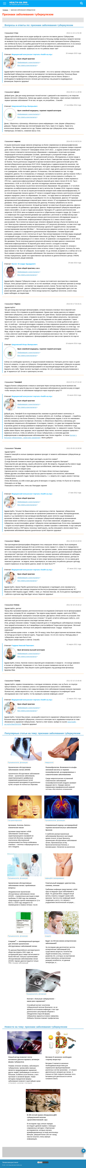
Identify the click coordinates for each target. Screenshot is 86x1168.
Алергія (48, 936)
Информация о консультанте (28, 62)
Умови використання (10, 1162)
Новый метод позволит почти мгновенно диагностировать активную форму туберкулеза (23, 1059)
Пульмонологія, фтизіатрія (18, 762)
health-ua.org (20, 3)
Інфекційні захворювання (54, 878)
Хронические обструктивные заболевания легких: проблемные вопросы (21, 885)
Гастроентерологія (15, 820)
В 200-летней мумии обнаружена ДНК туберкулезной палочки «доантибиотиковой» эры (42, 1117)
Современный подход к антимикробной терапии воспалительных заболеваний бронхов (61, 827)
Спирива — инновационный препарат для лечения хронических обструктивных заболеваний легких (24, 943)
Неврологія (49, 762)
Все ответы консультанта (27, 65)
